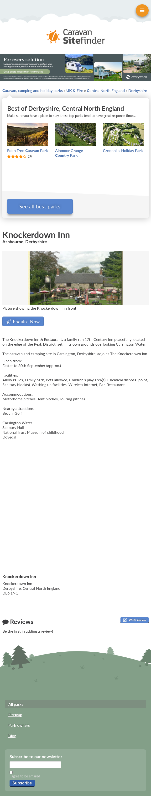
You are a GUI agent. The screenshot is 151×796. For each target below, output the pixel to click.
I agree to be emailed (25, 776)
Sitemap (15, 714)
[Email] (35, 764)
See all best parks (40, 206)
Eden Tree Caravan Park (27, 150)
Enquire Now (23, 321)
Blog (12, 735)
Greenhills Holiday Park (123, 150)
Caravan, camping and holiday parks (32, 90)
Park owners (19, 725)
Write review (134, 620)
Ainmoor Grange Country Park (69, 152)
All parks (15, 704)
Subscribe (22, 783)
